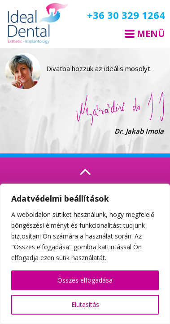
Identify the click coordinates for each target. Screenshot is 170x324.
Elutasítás (85, 304)
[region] (85, 254)
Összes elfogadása (85, 280)
